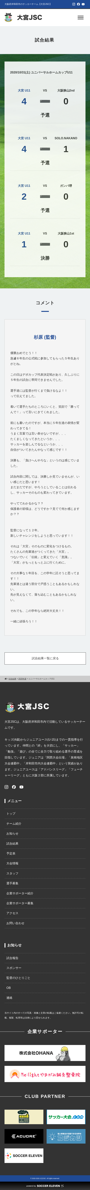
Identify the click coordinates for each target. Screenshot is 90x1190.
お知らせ (12, 833)
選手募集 (12, 883)
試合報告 (12, 958)
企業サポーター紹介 (19, 893)
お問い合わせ (15, 923)
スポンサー (13, 967)
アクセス (12, 913)
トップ (10, 813)
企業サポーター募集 (19, 903)
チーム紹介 (13, 823)
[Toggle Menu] (81, 17)
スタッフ (12, 873)
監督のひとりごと (18, 977)
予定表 (10, 853)
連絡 (9, 997)
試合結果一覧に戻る (45, 658)
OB (8, 987)
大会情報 (12, 863)
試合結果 (12, 843)
